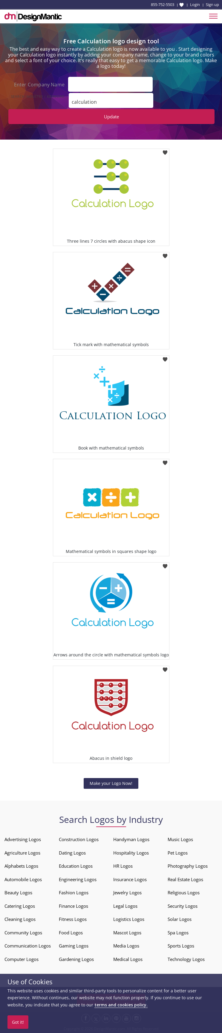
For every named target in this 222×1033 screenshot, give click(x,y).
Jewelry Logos (127, 893)
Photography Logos (188, 866)
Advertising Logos (22, 839)
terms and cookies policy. (121, 1005)
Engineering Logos (78, 879)
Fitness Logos (73, 919)
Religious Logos (184, 893)
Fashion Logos (73, 893)
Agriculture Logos (22, 853)
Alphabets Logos (21, 866)
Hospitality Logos (131, 853)
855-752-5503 (162, 4)
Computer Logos (21, 959)
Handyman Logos (131, 839)
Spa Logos (178, 933)
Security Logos (182, 906)
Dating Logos (72, 853)
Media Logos (126, 946)
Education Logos (76, 866)
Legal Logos (125, 906)
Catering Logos (19, 906)
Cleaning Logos (20, 919)
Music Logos (180, 839)
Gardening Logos (76, 959)
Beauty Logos (18, 893)
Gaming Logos (73, 946)
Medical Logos (128, 959)
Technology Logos (186, 959)
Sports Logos (181, 946)
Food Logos (71, 933)
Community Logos (23, 933)
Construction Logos (79, 839)
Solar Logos (180, 919)
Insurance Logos (130, 879)
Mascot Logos (127, 933)
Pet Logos (178, 853)
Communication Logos (27, 946)
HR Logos (123, 866)
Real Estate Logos (185, 879)
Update (111, 117)
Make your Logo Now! (111, 783)
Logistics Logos (128, 919)
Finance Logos (73, 906)
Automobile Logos (23, 879)
